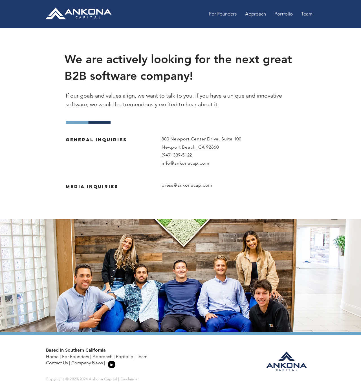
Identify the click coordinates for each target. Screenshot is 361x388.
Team (142, 356)
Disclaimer (129, 379)
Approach (103, 356)
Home (52, 356)
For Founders (75, 356)
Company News (87, 362)
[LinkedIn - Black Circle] (111, 364)
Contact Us (57, 362)
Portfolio (124, 356)
